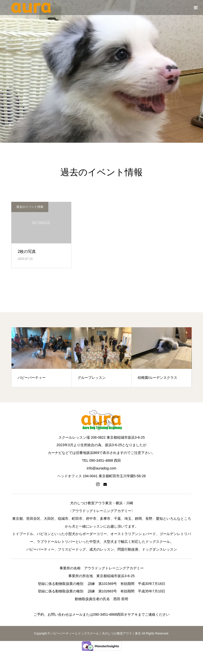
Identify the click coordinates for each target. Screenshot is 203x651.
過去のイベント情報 (29, 207)
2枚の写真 (27, 251)
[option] (42, 357)
